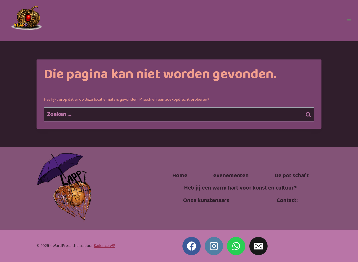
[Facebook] (191, 246)
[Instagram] (214, 246)
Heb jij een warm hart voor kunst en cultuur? (240, 188)
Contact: (287, 200)
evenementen (231, 175)
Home (179, 175)
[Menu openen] (349, 20)
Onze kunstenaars (206, 200)
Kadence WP (104, 246)
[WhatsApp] (236, 246)
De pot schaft (291, 175)
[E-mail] (258, 246)
